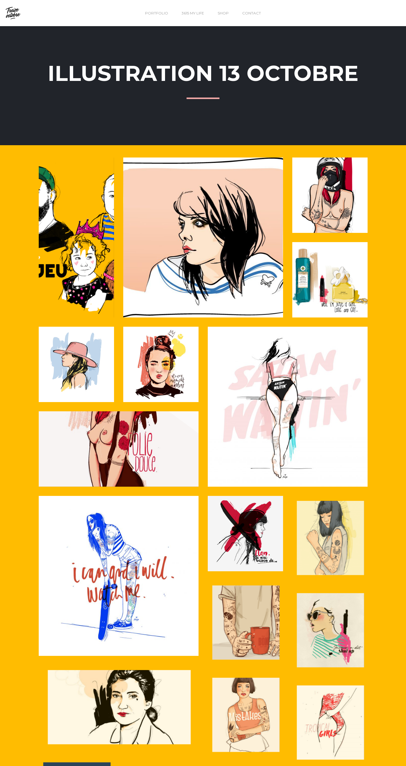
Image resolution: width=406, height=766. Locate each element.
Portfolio (156, 13)
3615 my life (193, 13)
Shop (223, 13)
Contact (251, 13)
